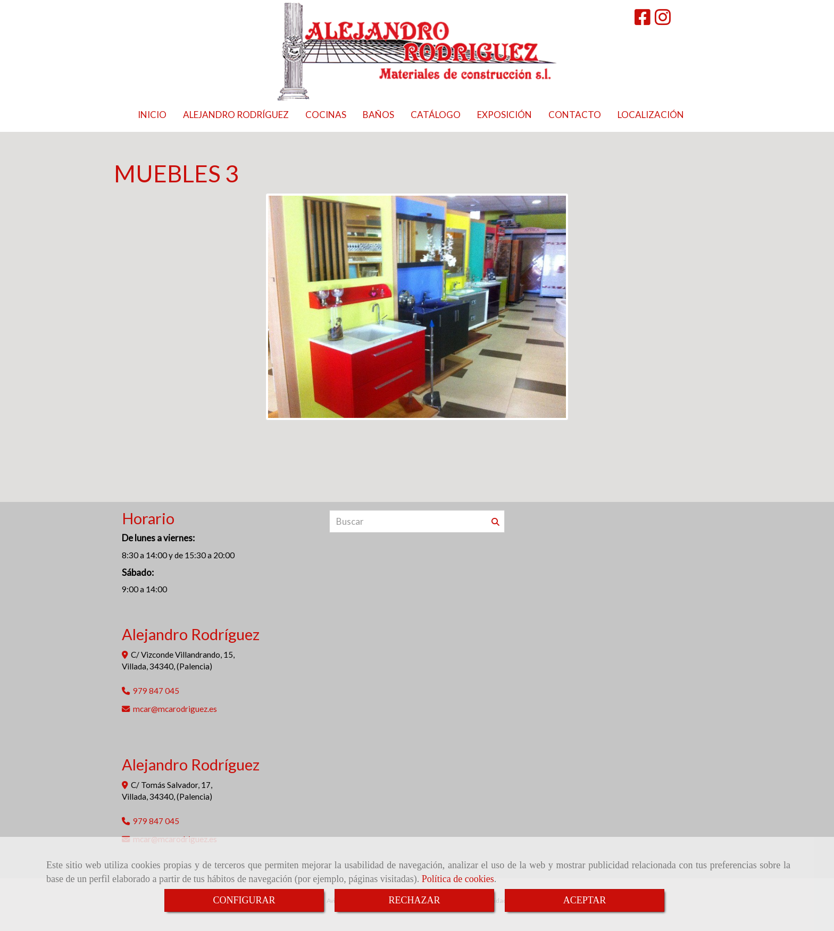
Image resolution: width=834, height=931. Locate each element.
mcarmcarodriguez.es (175, 709)
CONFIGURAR (244, 900)
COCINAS (325, 114)
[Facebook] (642, 20)
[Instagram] (663, 20)
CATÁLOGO (436, 114)
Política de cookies (458, 879)
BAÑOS (378, 114)
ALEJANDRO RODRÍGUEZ (236, 114)
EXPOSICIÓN (504, 114)
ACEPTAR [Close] (584, 900)
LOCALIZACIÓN (651, 114)
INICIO (152, 114)
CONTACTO (574, 114)
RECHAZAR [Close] (414, 900)
